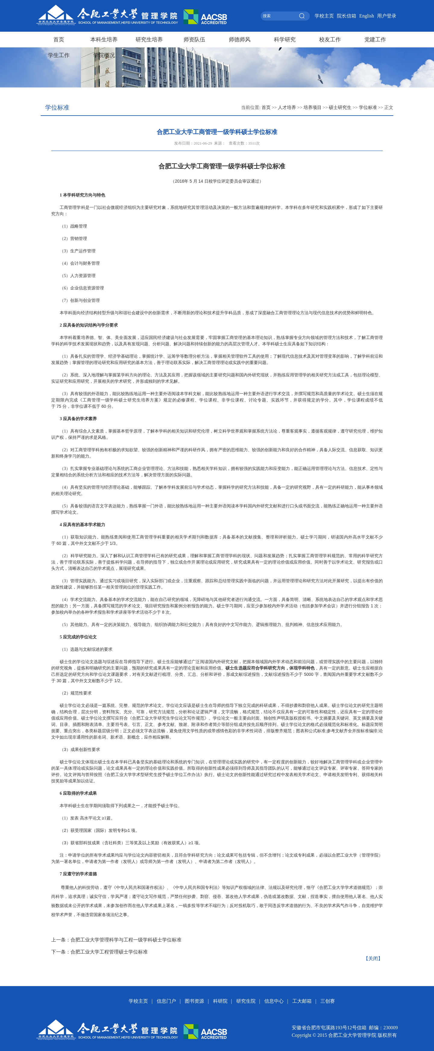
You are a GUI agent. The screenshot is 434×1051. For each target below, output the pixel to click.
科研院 (220, 1001)
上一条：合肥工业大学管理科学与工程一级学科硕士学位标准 (116, 939)
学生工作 (59, 55)
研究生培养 (149, 40)
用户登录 (386, 15)
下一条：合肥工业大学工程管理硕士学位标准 (99, 951)
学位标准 (368, 107)
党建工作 (375, 40)
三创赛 (327, 1001)
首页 (58, 40)
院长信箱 (346, 15)
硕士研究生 (340, 107)
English (366, 15)
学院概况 (104, 55)
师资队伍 (194, 40)
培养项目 (312, 107)
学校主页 (324, 15)
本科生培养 (104, 40)
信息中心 (274, 1001)
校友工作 (330, 40)
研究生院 (246, 1001)
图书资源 (194, 1001)
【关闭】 (373, 958)
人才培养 (287, 107)
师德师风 (239, 40)
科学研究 (285, 40)
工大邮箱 (302, 1001)
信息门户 (166, 1001)
